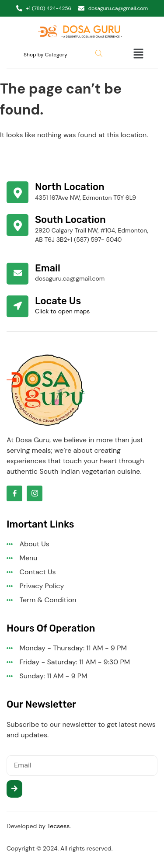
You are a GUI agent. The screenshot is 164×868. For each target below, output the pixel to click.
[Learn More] (82, 192)
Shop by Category (45, 54)
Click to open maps (62, 311)
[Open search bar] (99, 53)
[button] (130, 54)
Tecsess (58, 826)
